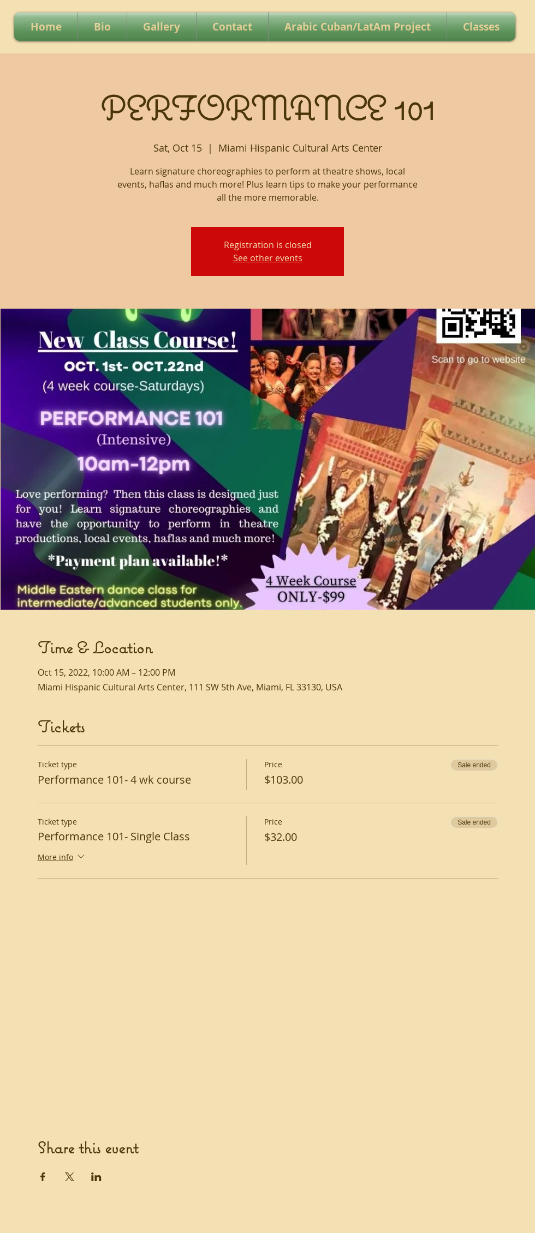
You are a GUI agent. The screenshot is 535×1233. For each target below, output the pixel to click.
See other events (267, 258)
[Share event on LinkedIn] (96, 1176)
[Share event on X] (69, 1176)
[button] (161, 27)
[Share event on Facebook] (43, 1176)
